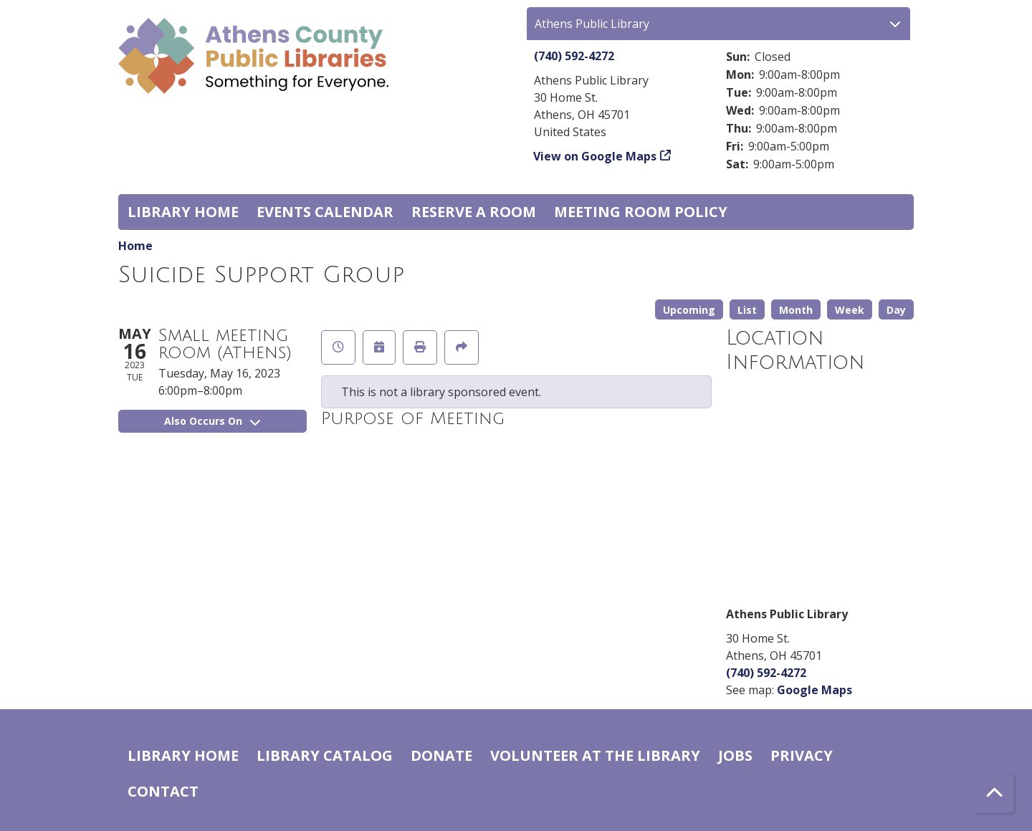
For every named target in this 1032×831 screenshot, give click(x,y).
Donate (441, 755)
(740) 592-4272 (574, 56)
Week (849, 310)
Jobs (735, 755)
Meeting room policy (640, 211)
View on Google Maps (595, 156)
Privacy (801, 755)
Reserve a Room (473, 211)
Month (796, 310)
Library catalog (325, 755)
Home (135, 246)
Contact (163, 791)
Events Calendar (325, 211)
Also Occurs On (212, 421)
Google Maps (814, 690)
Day (896, 310)
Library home (183, 211)
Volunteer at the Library (595, 755)
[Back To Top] (994, 793)
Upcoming (689, 310)
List (747, 310)
